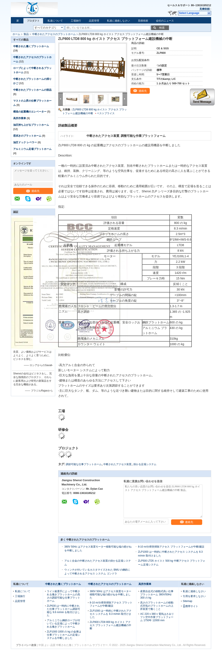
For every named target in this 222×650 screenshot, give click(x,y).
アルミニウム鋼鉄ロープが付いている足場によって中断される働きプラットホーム (63, 623)
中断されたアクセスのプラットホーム (54, 34)
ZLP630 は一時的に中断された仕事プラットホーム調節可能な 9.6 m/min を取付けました (63, 610)
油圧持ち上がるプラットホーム (31, 124)
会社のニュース (165, 20)
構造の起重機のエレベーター (29, 111)
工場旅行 (76, 20)
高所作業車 (19, 118)
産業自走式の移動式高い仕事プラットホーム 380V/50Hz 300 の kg (156, 594)
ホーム (16, 34)
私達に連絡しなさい (118, 20)
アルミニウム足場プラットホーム (32, 149)
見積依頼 (204, 8)
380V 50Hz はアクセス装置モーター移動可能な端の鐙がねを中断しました (110, 594)
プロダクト (33, 20)
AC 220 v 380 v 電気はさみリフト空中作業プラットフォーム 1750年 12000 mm (157, 617)
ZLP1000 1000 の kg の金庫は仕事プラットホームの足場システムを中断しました (64, 635)
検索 (162, 27)
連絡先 (33, 191)
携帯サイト (190, 606)
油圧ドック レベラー (25, 142)
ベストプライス (106, 113)
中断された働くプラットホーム (31, 46)
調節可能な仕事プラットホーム (84, 464)
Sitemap (187, 601)
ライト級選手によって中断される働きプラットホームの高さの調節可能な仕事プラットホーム (63, 596)
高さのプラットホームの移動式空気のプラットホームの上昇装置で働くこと (156, 606)
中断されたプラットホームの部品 (32, 89)
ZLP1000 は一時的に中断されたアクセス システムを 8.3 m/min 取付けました (110, 614)
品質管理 (94, 20)
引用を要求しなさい (194, 596)
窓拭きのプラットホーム (27, 135)
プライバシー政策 (26, 645)
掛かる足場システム (144, 464)
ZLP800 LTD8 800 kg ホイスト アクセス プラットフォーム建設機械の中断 (110, 625)
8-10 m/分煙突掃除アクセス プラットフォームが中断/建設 (171, 546)
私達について (55, 20)
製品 (26, 34)
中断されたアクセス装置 (117, 464)
